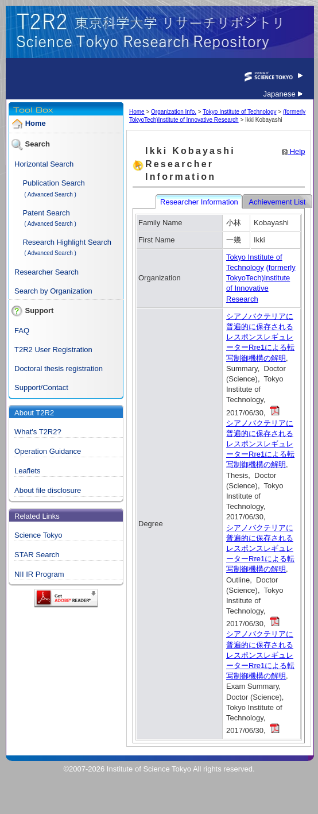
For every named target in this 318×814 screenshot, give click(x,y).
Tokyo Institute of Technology (239, 112)
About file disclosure (47, 490)
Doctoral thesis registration (58, 368)
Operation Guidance (47, 451)
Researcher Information (200, 202)
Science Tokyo (38, 535)
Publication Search (53, 183)
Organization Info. (173, 112)
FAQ (21, 330)
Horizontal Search (43, 164)
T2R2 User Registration (53, 349)
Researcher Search (46, 272)
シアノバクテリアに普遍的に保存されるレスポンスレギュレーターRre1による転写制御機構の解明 (260, 337)
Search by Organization (53, 291)
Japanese (283, 94)
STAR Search (37, 554)
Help (293, 151)
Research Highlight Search (66, 242)
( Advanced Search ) (50, 194)
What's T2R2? (37, 431)
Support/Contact (41, 387)
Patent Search (45, 213)
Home (35, 123)
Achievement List (278, 202)
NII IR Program (39, 574)
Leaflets (27, 470)
